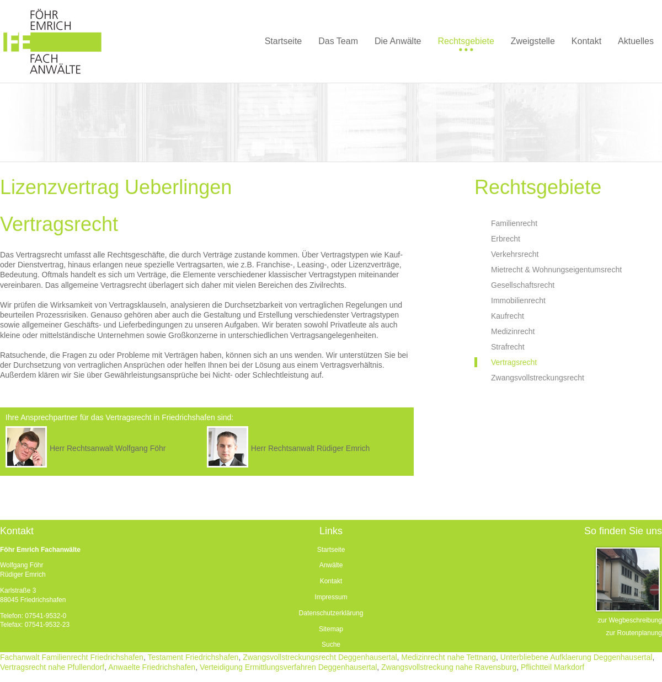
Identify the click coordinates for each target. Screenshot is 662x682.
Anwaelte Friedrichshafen (151, 667)
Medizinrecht (513, 331)
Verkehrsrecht (514, 254)
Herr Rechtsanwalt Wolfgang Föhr (108, 448)
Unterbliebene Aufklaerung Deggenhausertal (576, 657)
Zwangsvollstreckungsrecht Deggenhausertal (320, 657)
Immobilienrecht (518, 300)
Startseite (331, 550)
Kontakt (331, 581)
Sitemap (331, 629)
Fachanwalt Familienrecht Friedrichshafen (71, 657)
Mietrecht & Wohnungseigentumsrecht (556, 269)
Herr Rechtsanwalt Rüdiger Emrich (310, 448)
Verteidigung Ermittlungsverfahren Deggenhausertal (288, 667)
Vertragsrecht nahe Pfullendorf (52, 667)
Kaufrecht (507, 316)
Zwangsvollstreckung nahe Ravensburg (448, 667)
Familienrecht (514, 223)
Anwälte (331, 565)
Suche (331, 644)
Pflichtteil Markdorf (552, 667)
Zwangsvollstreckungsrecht (537, 377)
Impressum (330, 597)
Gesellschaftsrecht (522, 285)
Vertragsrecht (514, 362)
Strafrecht (508, 346)
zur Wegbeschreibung (629, 620)
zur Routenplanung (634, 633)
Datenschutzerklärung (331, 613)
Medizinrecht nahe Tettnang (448, 657)
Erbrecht (505, 238)
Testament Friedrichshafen (192, 657)
